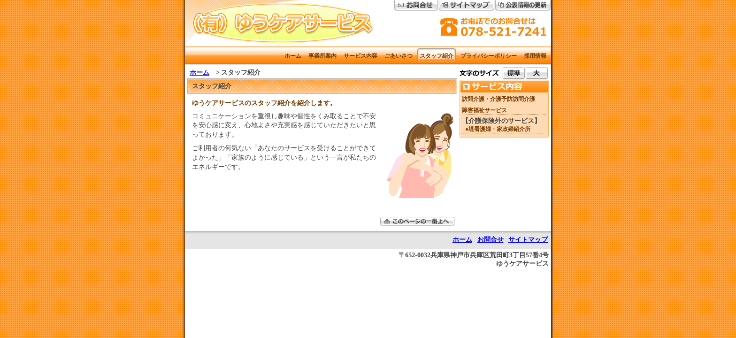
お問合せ (490, 239)
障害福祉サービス (484, 110)
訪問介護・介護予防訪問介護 (498, 99)
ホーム (199, 72)
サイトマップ (528, 239)
